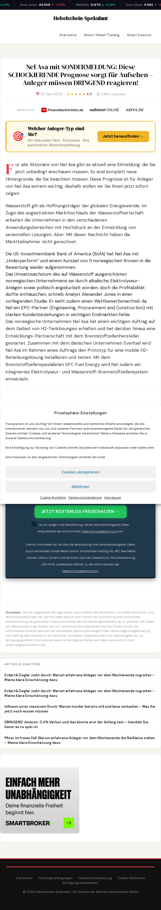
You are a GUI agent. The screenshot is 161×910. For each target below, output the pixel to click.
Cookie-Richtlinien (131, 878)
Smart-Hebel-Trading (102, 35)
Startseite (68, 35)
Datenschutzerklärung (34, 438)
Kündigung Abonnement (80, 883)
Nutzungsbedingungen (55, 878)
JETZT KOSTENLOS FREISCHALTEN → (80, 511)
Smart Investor (139, 35)
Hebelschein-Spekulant (80, 18)
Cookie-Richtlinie (53, 497)
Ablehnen (80, 486)
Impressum (112, 497)
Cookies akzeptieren (80, 472)
